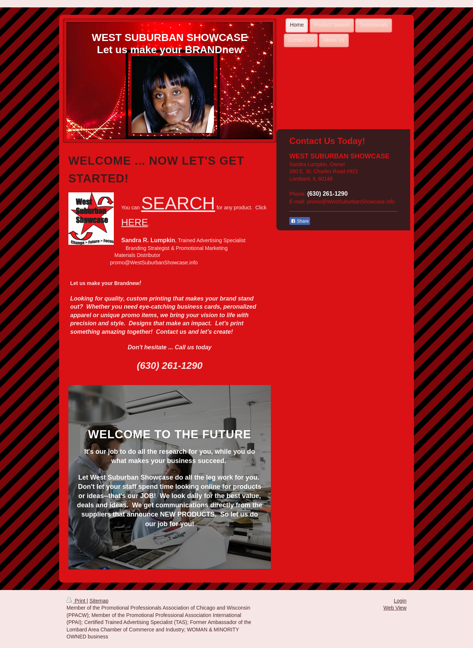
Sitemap (98, 601)
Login (400, 601)
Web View (394, 608)
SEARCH (178, 203)
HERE (134, 222)
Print (77, 601)
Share (300, 221)
